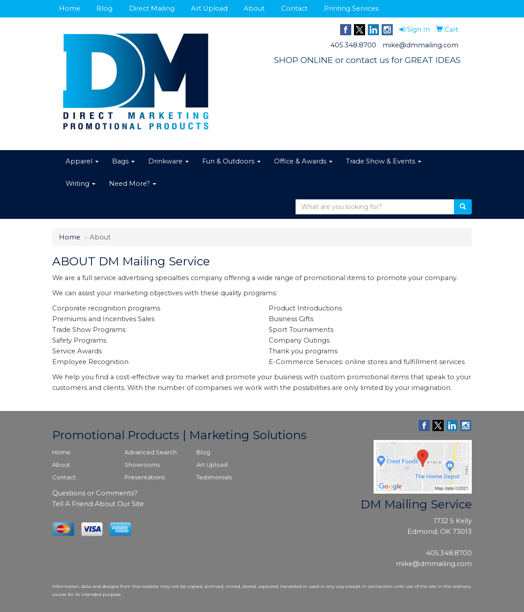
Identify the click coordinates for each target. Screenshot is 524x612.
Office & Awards (303, 161)
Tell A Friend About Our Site (98, 504)
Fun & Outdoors (231, 161)
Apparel (82, 161)
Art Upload (209, 8)
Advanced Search (151, 452)
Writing (81, 184)
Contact (294, 8)
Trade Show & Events (383, 161)
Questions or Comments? (94, 493)
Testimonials (214, 477)
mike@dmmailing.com (420, 45)
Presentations (145, 477)
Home (69, 8)
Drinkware (168, 161)
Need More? (132, 184)
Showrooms (142, 464)
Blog (104, 8)
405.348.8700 (353, 45)
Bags (123, 161)
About (254, 8)
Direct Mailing (152, 8)
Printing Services (351, 8)
